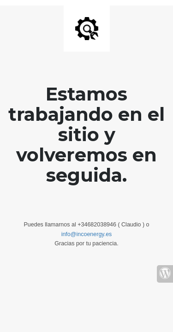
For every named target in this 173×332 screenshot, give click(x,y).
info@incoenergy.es (86, 234)
